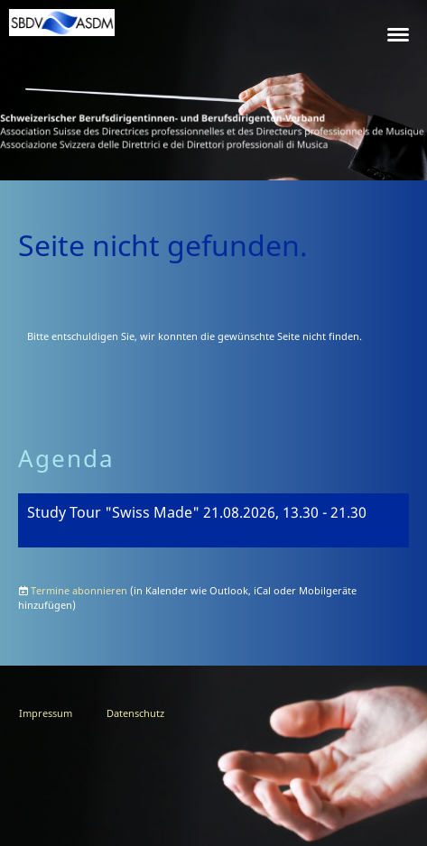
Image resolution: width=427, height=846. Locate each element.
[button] (213, 520)
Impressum (45, 713)
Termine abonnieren (79, 590)
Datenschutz (135, 713)
